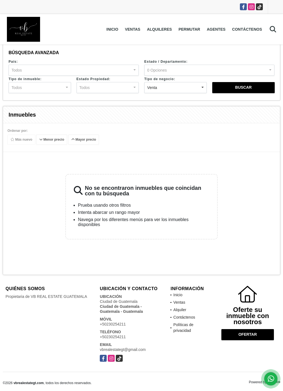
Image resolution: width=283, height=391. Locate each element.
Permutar (189, 29)
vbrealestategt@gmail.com (123, 349)
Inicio (112, 29)
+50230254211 (113, 324)
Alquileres (159, 29)
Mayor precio (83, 140)
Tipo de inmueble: (25, 79)
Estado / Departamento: (166, 62)
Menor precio (51, 140)
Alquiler (179, 310)
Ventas (132, 29)
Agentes (216, 29)
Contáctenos (247, 29)
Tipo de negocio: (159, 79)
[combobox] (74, 70)
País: (13, 62)
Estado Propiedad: (94, 79)
